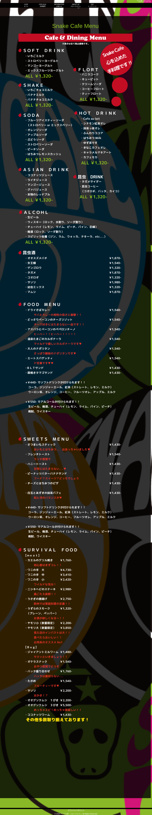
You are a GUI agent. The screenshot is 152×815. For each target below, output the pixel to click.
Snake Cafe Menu (75, 26)
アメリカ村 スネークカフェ (144, 0)
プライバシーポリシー (76, 810)
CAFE (26, 5)
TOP (92, 5)
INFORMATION (59, 5)
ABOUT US (76, 5)
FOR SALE (42, 5)
